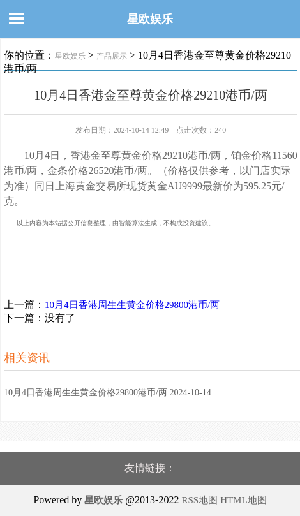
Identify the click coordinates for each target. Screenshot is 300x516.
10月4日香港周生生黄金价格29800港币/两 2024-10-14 (107, 392)
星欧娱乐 (150, 19)
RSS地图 (199, 500)
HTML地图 (243, 500)
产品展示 (111, 56)
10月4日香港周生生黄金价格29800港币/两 (132, 305)
